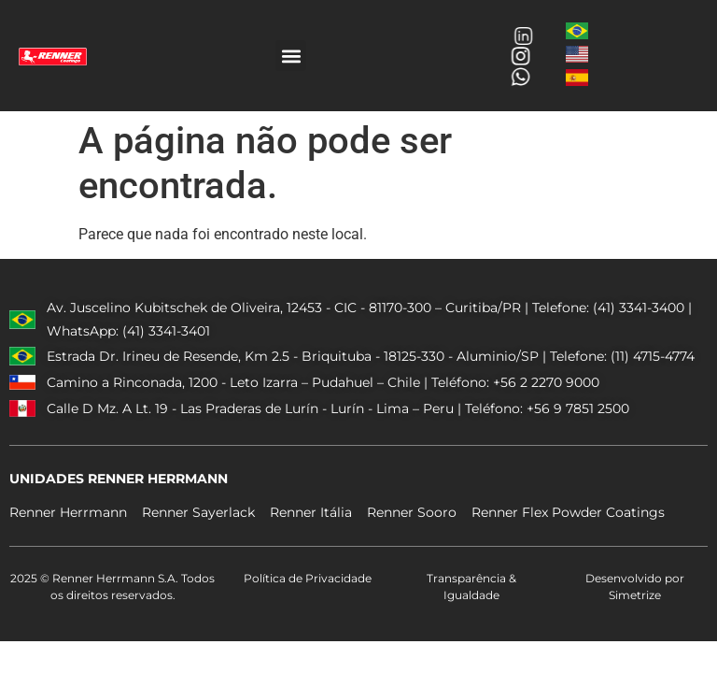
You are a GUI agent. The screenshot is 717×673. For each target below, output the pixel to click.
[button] (290, 55)
